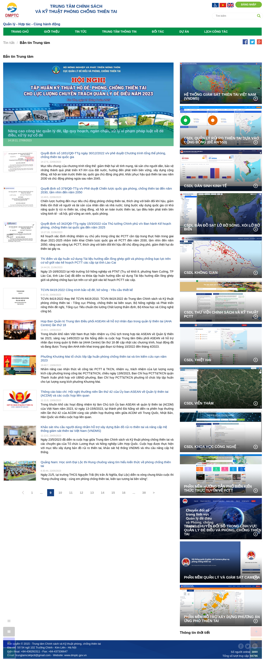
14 (102, 492)
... (41, 492)
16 (124, 492)
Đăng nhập (248, 4)
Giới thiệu (51, 31)
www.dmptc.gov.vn (75, 655)
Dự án (184, 31)
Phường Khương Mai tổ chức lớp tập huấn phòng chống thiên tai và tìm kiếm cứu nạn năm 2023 (104, 358)
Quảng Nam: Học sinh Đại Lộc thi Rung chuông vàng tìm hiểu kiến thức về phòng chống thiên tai (106, 464)
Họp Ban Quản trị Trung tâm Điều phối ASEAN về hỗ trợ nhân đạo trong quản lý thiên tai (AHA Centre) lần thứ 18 (106, 323)
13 (92, 492)
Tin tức (81, 31)
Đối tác (158, 31)
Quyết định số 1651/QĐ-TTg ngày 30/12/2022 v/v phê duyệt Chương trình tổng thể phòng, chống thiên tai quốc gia (103, 155)
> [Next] (154, 492)
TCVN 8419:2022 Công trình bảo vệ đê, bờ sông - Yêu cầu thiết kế (87, 290)
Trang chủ (20, 31)
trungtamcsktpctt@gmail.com (33, 655)
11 (71, 492)
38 (144, 492)
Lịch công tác (216, 31)
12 (81, 492)
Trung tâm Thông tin (119, 31)
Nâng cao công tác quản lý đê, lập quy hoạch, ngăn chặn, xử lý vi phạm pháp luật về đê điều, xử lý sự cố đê (86, 133)
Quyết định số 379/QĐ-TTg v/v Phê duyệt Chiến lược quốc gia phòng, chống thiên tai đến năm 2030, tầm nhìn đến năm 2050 (106, 190)
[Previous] (22, 493)
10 (60, 492)
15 (113, 492)
